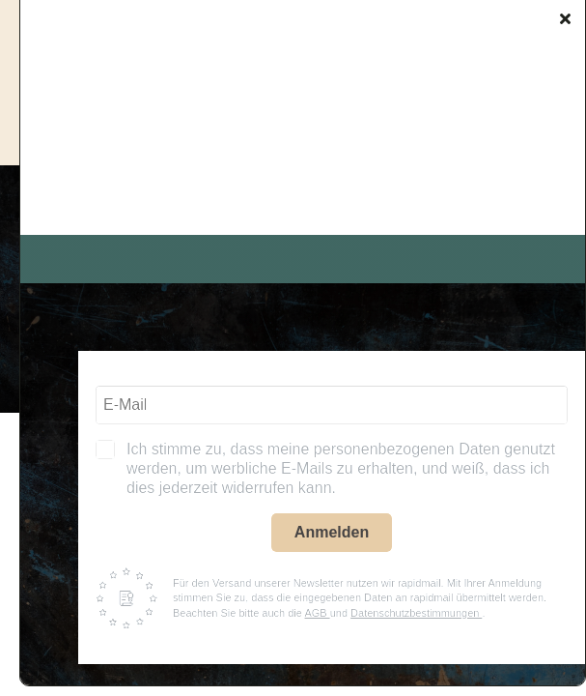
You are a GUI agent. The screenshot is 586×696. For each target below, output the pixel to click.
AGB (316, 613)
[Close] (565, 18)
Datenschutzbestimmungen (416, 613)
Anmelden (331, 532)
